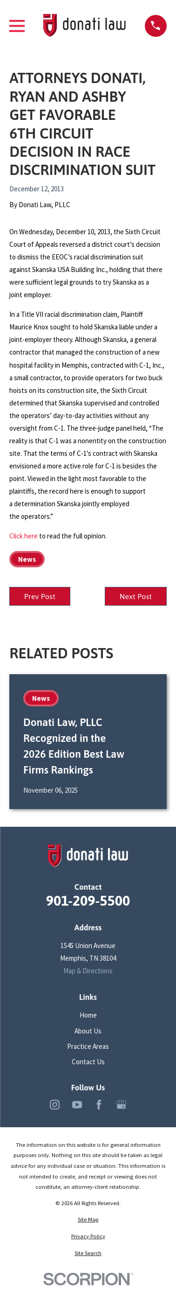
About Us (88, 1030)
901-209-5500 (88, 900)
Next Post (136, 596)
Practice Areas (88, 1046)
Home (88, 1015)
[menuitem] (88, 1219)
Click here (23, 535)
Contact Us (88, 1061)
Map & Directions (88, 970)
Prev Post (39, 596)
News (27, 559)
